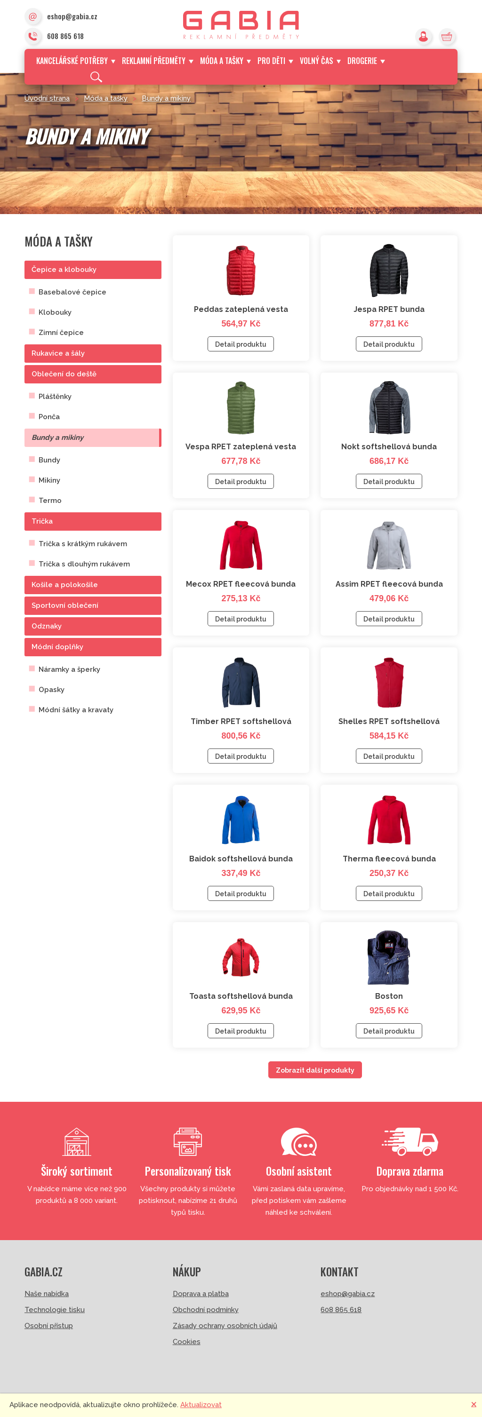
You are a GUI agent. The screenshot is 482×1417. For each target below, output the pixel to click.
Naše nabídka (46, 1294)
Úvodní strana (47, 98)
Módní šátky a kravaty (76, 710)
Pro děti (275, 60)
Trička (42, 521)
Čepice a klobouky (64, 269)
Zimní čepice (61, 332)
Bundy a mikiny (166, 98)
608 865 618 (54, 36)
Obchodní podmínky (206, 1310)
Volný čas (320, 60)
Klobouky (55, 312)
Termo (50, 500)
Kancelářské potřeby (75, 60)
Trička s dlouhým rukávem (84, 564)
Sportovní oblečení (65, 605)
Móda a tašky (225, 60)
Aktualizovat (201, 1405)
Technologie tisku (54, 1310)
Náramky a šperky (69, 669)
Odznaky (47, 626)
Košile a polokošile (65, 585)
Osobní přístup (48, 1325)
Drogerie (366, 60)
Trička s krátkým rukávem (83, 544)
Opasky (51, 689)
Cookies (187, 1341)
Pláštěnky (55, 396)
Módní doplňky (57, 647)
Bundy (49, 460)
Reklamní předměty (157, 60)
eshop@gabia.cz (60, 16)
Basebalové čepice (72, 292)
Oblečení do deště (64, 374)
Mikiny (49, 480)
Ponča (49, 417)
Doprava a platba (201, 1294)
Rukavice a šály (58, 353)
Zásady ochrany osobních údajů (225, 1325)
